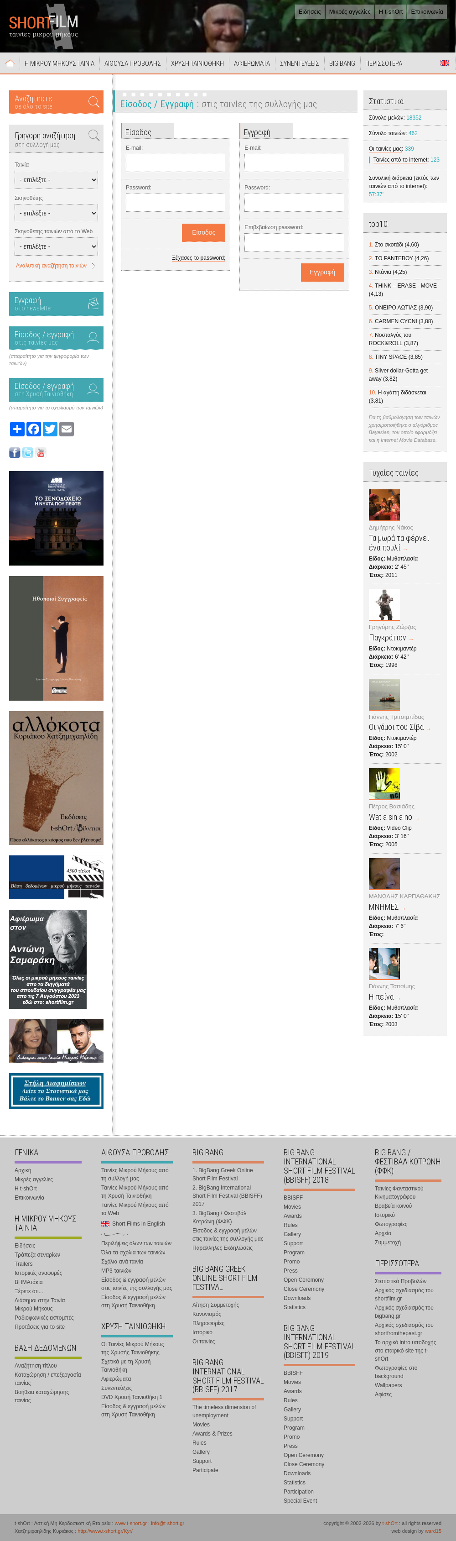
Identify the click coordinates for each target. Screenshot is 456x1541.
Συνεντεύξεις (116, 1388)
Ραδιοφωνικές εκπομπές (44, 1318)
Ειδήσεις (310, 11)
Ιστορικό (202, 1332)
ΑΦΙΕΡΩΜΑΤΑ (252, 63)
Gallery (201, 1452)
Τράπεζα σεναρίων (37, 1255)
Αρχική (10, 62)
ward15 (433, 1531)
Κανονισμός (206, 1314)
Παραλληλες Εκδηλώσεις (222, 1248)
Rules (199, 1443)
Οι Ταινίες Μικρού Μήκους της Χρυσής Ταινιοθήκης (132, 1348)
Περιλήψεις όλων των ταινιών (136, 1243)
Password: (138, 187)
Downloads (297, 1298)
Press (291, 1271)
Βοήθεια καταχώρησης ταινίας (42, 1396)
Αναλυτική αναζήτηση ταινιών (51, 265)
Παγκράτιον (387, 637)
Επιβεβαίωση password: (273, 227)
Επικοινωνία (427, 11)
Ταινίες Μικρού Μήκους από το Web (135, 1209)
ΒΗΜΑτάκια (29, 1282)
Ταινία (22, 165)
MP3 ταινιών (116, 1271)
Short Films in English (444, 62)
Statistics (295, 1307)
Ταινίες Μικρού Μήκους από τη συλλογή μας (135, 1174)
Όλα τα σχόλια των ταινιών (133, 1252)
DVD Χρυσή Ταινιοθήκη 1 (131, 1397)
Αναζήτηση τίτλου (36, 1366)
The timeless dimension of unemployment (224, 1411)
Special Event (300, 1501)
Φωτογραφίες (391, 1224)
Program (294, 1252)
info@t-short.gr (167, 1523)
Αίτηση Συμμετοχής (215, 1305)
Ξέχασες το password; (198, 258)
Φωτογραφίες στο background (396, 1372)
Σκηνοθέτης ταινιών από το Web (54, 231)
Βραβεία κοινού (393, 1206)
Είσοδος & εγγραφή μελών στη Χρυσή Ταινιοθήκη (133, 1301)
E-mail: (134, 148)
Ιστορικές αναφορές (38, 1273)
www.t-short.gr (131, 1523)
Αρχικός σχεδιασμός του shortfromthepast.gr (404, 1329)
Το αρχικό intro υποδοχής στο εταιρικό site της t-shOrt (405, 1350)
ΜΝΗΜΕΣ (384, 907)
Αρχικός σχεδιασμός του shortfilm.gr (404, 1294)
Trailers (24, 1264)
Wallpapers (388, 1385)
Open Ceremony (304, 1280)
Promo (292, 1261)
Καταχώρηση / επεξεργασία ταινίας (48, 1379)
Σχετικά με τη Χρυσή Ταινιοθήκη (125, 1365)
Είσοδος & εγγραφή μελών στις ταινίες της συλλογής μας (136, 1284)
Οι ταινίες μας (385, 149)
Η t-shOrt (391, 11)
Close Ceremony (304, 1289)
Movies (201, 1424)
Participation (299, 1492)
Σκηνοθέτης (29, 198)
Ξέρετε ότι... (29, 1291)
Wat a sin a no (390, 817)
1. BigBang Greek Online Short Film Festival (222, 1174)
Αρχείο (383, 1233)
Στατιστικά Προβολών (400, 1281)
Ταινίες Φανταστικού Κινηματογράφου (399, 1192)
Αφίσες (383, 1394)
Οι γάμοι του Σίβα (396, 727)
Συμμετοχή (388, 1242)
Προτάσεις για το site (40, 1327)
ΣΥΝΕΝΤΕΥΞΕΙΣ (299, 63)
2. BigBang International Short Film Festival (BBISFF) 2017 (227, 1196)
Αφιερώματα (116, 1379)
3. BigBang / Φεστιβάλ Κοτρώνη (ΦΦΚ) (219, 1217)
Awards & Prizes (212, 1434)
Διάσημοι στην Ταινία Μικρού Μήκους (40, 1304)
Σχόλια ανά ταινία (122, 1261)
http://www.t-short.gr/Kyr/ (105, 1531)
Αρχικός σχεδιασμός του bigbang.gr (404, 1312)
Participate (205, 1470)
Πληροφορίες (208, 1323)
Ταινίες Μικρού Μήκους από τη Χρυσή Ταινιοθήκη (135, 1192)
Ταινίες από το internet (400, 160)
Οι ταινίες (203, 1341)
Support (202, 1461)
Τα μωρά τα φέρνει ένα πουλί (399, 542)
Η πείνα (381, 996)
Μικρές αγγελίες (350, 11)
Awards (293, 1216)
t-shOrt (390, 1523)
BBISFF (293, 1198)
